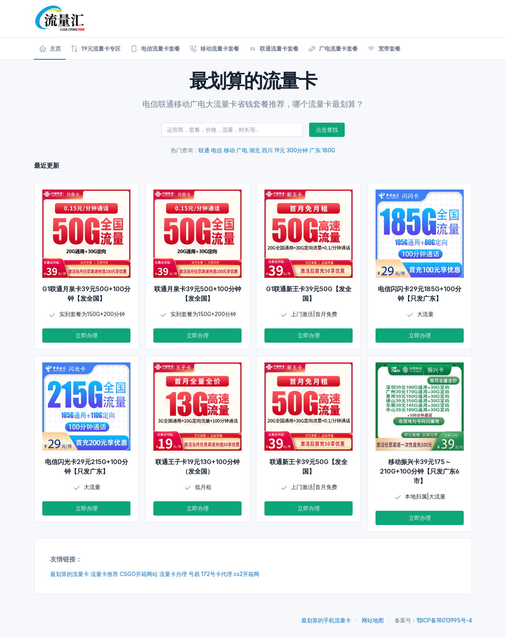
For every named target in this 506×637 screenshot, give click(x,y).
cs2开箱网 (246, 574)
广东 (315, 150)
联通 (204, 150)
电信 (216, 150)
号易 (194, 574)
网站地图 (373, 620)
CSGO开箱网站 (139, 574)
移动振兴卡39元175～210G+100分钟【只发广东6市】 (419, 471)
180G (328, 150)
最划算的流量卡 (69, 574)
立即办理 (87, 335)
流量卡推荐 (104, 574)
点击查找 (327, 129)
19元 (279, 150)
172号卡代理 (216, 574)
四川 (267, 150)
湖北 (254, 150)
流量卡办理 (173, 574)
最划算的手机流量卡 (326, 620)
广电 (241, 150)
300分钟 (297, 150)
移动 (229, 150)
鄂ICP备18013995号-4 (444, 620)
